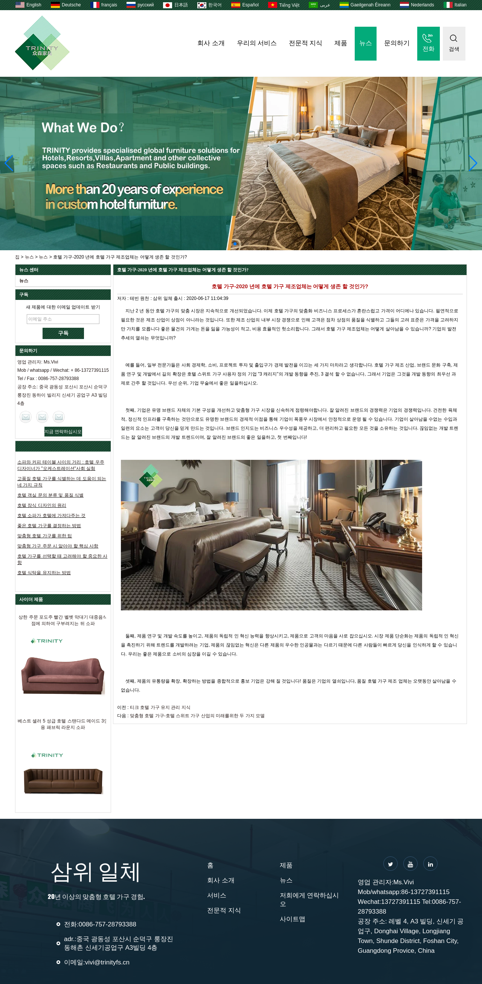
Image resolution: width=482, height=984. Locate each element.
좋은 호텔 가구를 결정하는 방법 (49, 525)
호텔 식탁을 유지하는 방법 (44, 572)
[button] (234, 243)
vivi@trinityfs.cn (107, 962)
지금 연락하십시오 (63, 431)
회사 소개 (210, 43)
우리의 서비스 (257, 43)
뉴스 (365, 43)
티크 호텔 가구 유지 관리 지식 (160, 707)
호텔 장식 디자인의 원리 (41, 505)
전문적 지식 (305, 43)
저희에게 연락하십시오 (309, 900)
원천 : (146, 298)
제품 (340, 43)
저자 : (123, 298)
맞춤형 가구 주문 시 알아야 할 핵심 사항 (57, 546)
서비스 (216, 895)
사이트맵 (292, 919)
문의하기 (397, 43)
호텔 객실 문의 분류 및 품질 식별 (50, 495)
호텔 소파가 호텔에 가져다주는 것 (51, 515)
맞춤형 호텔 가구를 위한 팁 (44, 535)
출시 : (180, 298)
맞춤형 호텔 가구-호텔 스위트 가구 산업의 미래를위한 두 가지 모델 (197, 715)
